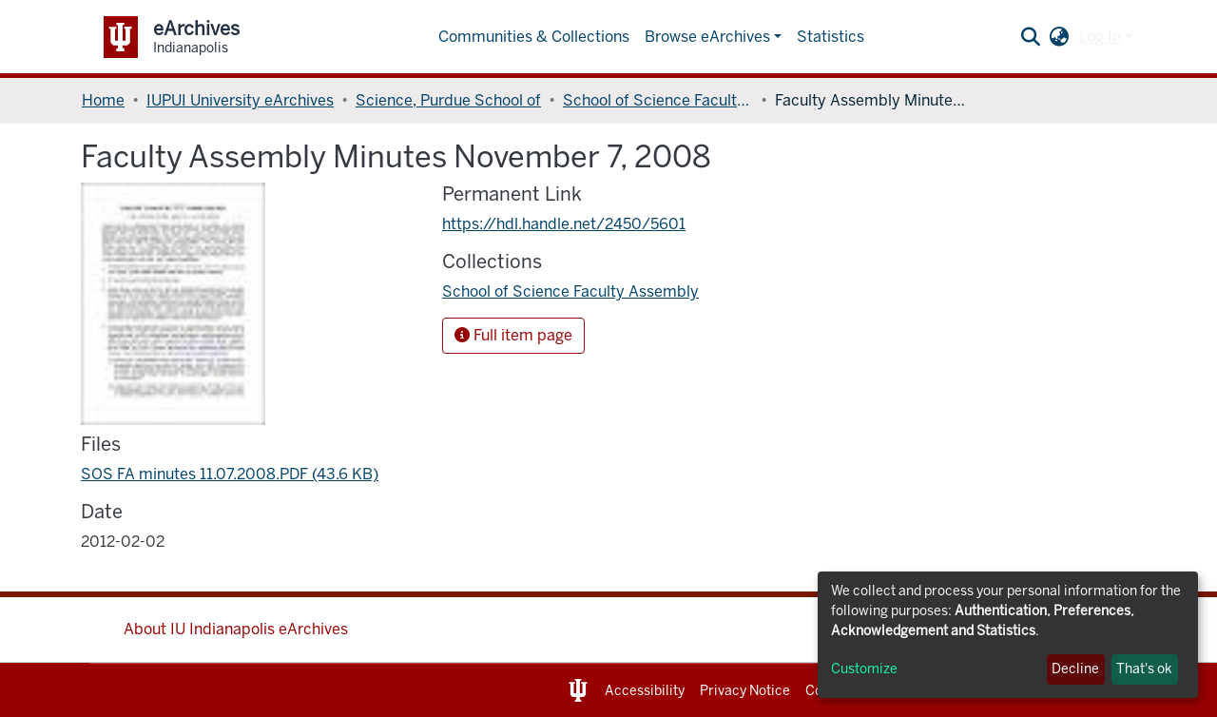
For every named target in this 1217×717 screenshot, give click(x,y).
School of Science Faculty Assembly (658, 100)
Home (103, 100)
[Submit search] (1031, 37)
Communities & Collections (533, 37)
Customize (864, 669)
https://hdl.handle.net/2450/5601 (564, 224)
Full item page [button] (513, 335)
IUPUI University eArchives (240, 100)
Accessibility (645, 691)
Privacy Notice (745, 691)
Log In (1100, 37)
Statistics (830, 37)
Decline (1075, 669)
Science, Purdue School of (448, 100)
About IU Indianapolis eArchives (236, 629)
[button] (1059, 37)
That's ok (1144, 669)
